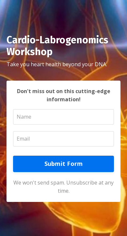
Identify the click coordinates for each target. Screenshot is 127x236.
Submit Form (63, 163)
